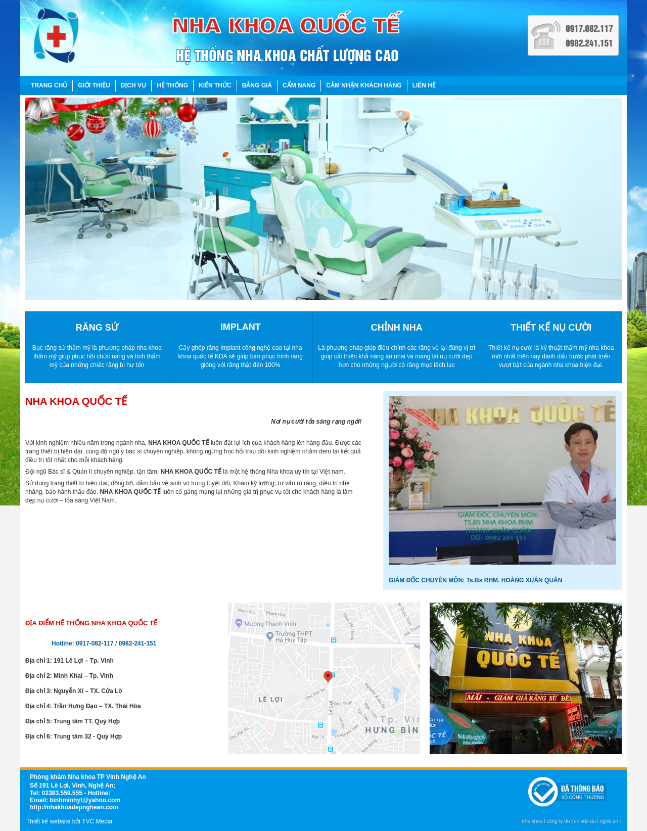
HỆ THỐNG (172, 85)
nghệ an (608, 821)
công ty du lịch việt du (570, 821)
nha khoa (532, 821)
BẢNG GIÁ (257, 85)
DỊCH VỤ (133, 85)
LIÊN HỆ (424, 85)
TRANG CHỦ (49, 85)
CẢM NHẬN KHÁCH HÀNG (363, 85)
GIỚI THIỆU (94, 85)
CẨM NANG (299, 85)
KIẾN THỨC (215, 85)
